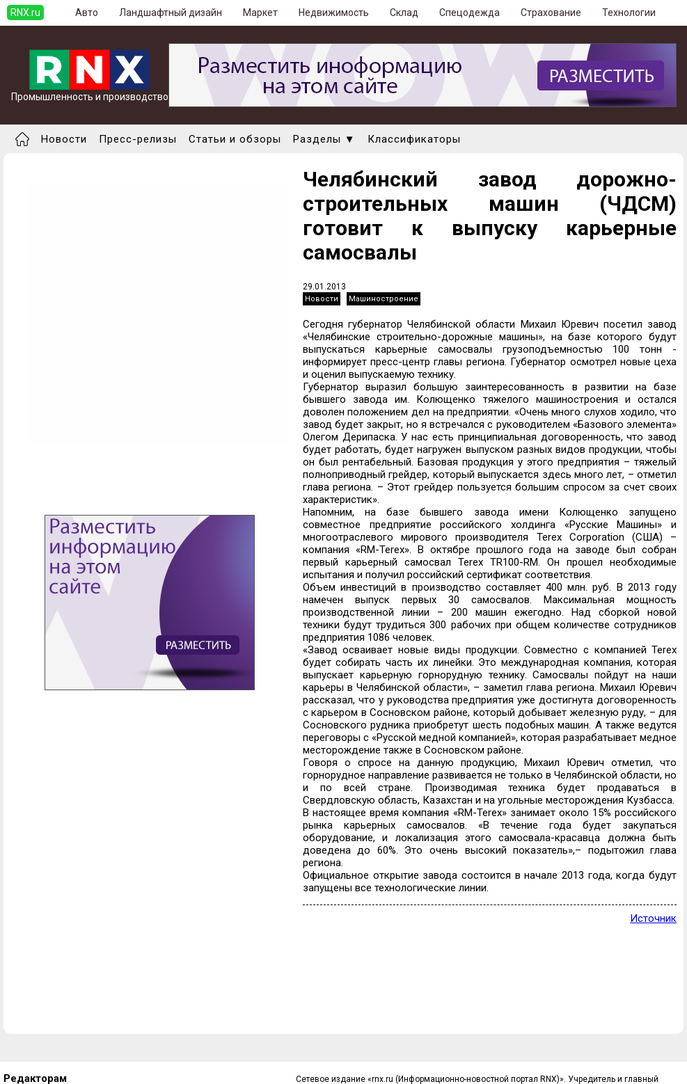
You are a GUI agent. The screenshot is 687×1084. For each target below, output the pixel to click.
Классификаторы (414, 139)
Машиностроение (383, 298)
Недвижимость (334, 12)
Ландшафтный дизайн (170, 12)
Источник (653, 918)
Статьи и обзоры (235, 139)
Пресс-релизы (138, 139)
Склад (404, 12)
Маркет (260, 12)
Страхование (551, 12)
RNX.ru (25, 12)
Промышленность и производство (89, 92)
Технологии (629, 12)
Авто (86, 12)
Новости (64, 139)
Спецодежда (469, 12)
